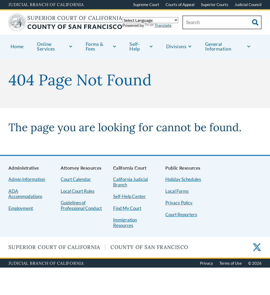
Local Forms (177, 191)
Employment (20, 208)
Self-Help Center (129, 196)
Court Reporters (181, 214)
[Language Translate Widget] (150, 20)
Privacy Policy (178, 202)
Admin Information (26, 179)
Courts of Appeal (180, 4)
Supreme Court (146, 4)
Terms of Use (230, 263)
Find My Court (127, 208)
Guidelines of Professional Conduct (81, 205)
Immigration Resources (125, 222)
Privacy (206, 263)
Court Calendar (76, 179)
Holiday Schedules (183, 179)
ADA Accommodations (25, 193)
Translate (158, 25)
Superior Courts (214, 4)
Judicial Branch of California (46, 4)
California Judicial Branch (130, 182)
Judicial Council (248, 4)
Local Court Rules (77, 191)
